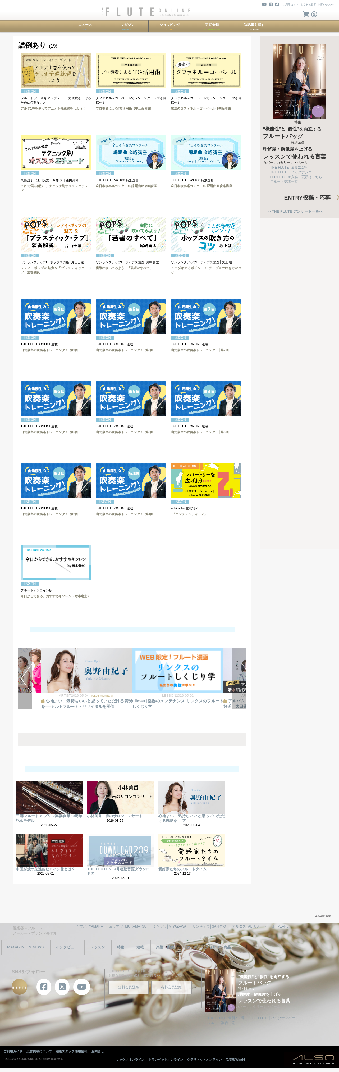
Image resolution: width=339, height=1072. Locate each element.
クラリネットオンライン (204, 1059)
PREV (25, 678)
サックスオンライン (130, 1059)
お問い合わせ (326, 4)
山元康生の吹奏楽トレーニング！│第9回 (49, 350)
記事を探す (254, 26)
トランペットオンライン (165, 1059)
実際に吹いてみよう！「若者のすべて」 (124, 268)
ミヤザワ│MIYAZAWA (169, 926)
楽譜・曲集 (165, 947)
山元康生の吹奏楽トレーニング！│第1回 (124, 514)
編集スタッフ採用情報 (71, 1051)
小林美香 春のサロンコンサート (115, 816)
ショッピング (169, 26)
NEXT (239, 678)
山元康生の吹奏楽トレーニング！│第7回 (199, 350)
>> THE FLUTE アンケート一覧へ (295, 211)
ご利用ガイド (291, 4)
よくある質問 (308, 4)
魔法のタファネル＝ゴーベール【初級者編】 (202, 108)
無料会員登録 (128, 987)
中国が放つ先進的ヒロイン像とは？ (45, 869)
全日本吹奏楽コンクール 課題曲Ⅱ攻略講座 (201, 186)
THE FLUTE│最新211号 (288, 167)
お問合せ (97, 1051)
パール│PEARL (276, 926)
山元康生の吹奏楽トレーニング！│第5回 (124, 432)
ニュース (85, 26)
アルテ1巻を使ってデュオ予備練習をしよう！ (53, 108)
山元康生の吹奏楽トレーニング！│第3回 (199, 432)
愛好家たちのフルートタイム (182, 869)
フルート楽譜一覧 (284, 182)
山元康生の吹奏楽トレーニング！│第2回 (49, 514)
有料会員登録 (171, 987)
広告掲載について (39, 1051)
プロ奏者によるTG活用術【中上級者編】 (125, 108)
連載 (140, 947)
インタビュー (67, 947)
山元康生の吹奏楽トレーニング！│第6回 (49, 432)
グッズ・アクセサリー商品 (208, 947)
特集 (120, 947)
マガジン (127, 26)
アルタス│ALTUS (245, 926)
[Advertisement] (299, 462)
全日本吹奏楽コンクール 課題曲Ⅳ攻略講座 (126, 186)
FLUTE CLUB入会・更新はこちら (296, 177)
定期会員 (212, 26)
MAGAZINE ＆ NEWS (25, 947)
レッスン (97, 947)
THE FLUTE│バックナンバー (292, 172)
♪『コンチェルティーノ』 (189, 514)
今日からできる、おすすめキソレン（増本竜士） (55, 596)
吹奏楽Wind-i (235, 1059)
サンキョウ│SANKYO (209, 926)
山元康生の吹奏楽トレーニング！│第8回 (124, 350)
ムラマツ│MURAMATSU (128, 926)
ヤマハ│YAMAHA (89, 926)
